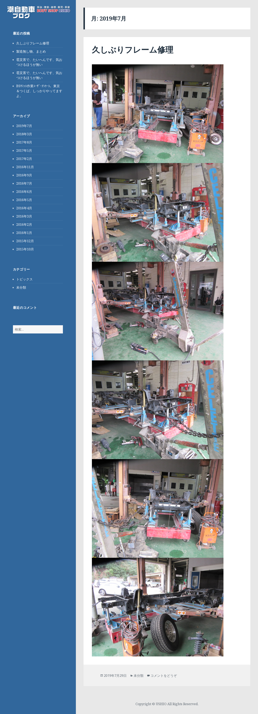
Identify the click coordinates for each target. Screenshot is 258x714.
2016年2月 (24, 224)
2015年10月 (25, 249)
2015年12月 (25, 241)
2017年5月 (24, 150)
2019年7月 (24, 126)
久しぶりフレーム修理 (32, 43)
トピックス (24, 279)
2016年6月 (24, 191)
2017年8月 (24, 142)
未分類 (21, 287)
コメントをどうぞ (163, 675)
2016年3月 (24, 216)
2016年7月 (24, 183)
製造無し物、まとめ (31, 51)
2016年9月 (24, 175)
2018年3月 (24, 134)
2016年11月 (25, 167)
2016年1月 (24, 232)
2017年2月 (24, 158)
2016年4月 (24, 208)
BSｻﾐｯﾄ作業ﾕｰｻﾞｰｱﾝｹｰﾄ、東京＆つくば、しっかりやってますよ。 (39, 91)
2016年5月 (24, 200)
